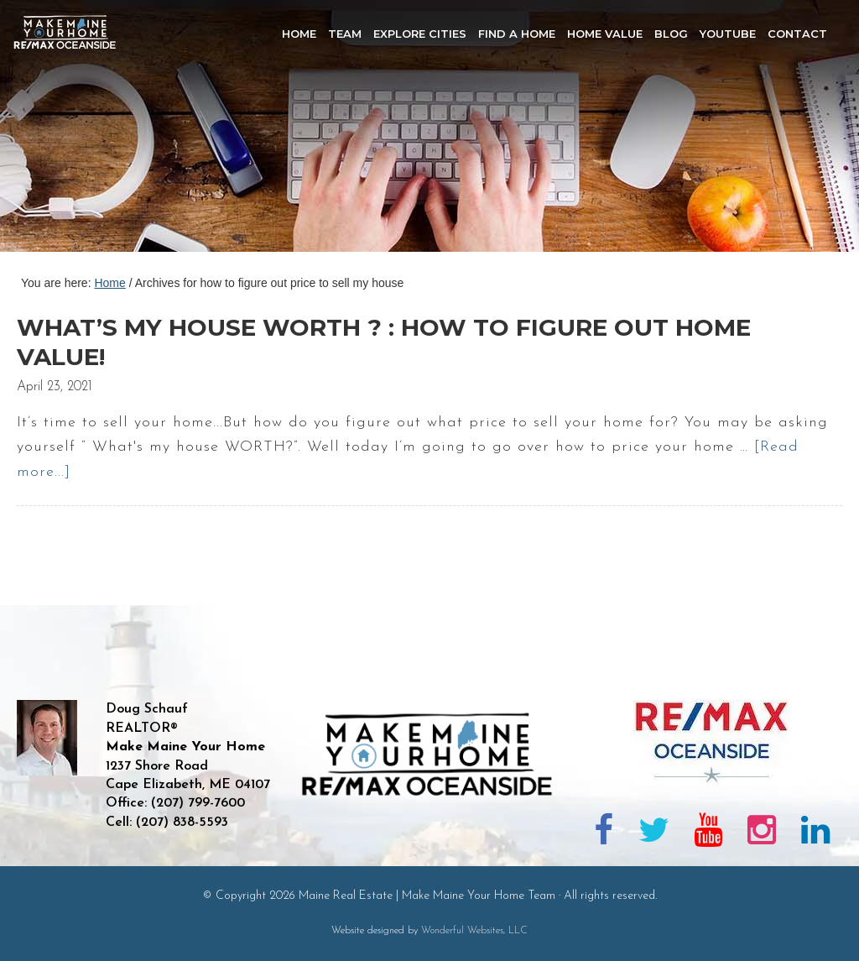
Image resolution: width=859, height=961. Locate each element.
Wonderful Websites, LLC (474, 931)
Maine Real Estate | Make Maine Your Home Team (74, 131)
